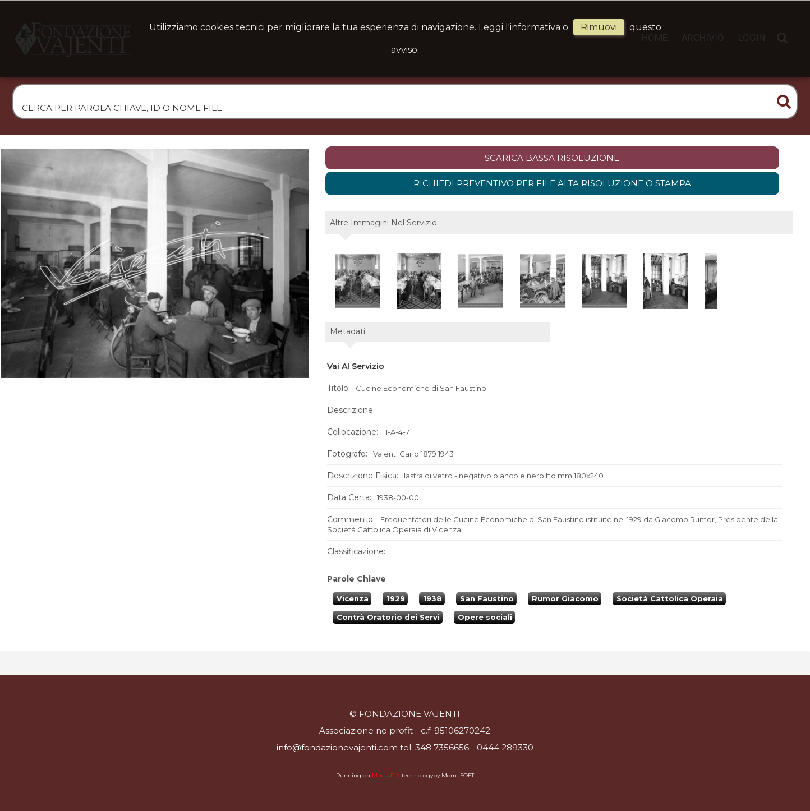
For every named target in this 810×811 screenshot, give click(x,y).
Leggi (490, 27)
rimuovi (599, 27)
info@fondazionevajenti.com (337, 747)
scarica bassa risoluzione (552, 158)
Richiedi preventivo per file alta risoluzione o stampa (552, 183)
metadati (347, 331)
